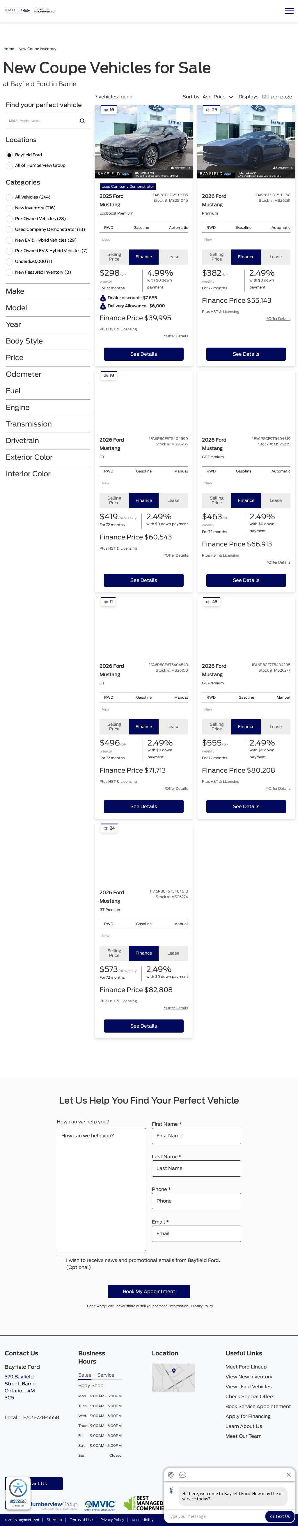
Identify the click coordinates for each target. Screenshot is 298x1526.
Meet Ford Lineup (246, 1367)
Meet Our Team (244, 1436)
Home (8, 49)
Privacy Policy (205, 1306)
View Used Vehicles (249, 1387)
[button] (289, 11)
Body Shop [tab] (91, 1385)
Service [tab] (105, 1375)
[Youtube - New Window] (18, 1466)
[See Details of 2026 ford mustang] (246, 354)
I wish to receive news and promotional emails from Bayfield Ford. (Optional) (143, 1264)
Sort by (191, 97)
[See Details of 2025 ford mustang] (144, 354)
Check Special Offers (250, 1396)
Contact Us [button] (34, 1483)
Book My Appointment (149, 1291)
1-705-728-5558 (40, 1417)
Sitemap (54, 1520)
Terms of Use (81, 1520)
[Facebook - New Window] (9, 1466)
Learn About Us (244, 1426)
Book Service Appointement (258, 1406)
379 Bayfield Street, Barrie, (25, 1391)
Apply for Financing (248, 1416)
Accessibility (142, 1520)
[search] (82, 121)
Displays (249, 97)
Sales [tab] (84, 1375)
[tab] (114, 257)
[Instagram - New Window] (28, 1466)
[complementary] (18, 1493)
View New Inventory (249, 1377)
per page (281, 97)
